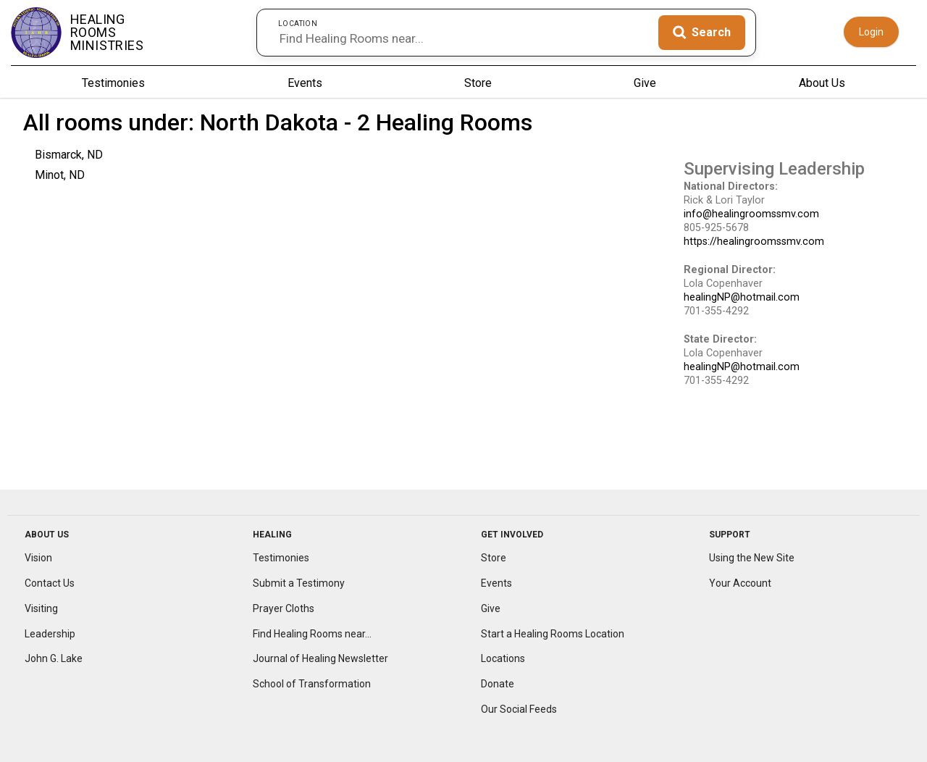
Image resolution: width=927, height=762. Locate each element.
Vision (38, 558)
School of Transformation (312, 684)
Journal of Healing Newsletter (320, 658)
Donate (497, 684)
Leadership (50, 634)
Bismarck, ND (69, 155)
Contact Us (50, 583)
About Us (822, 83)
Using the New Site (751, 558)
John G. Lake (54, 658)
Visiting (41, 608)
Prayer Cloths (283, 608)
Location (297, 23)
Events (305, 83)
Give (645, 83)
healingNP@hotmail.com (742, 297)
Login (871, 32)
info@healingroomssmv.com (751, 214)
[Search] (701, 32)
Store (478, 83)
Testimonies (113, 83)
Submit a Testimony (299, 583)
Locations (503, 658)
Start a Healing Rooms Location (552, 634)
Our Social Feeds (519, 709)
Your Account (740, 583)
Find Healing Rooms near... (312, 634)
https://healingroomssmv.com (754, 241)
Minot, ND (60, 175)
